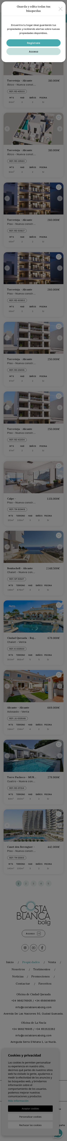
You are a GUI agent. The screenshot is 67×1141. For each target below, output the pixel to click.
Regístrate (33, 42)
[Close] (60, 8)
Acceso (33, 51)
